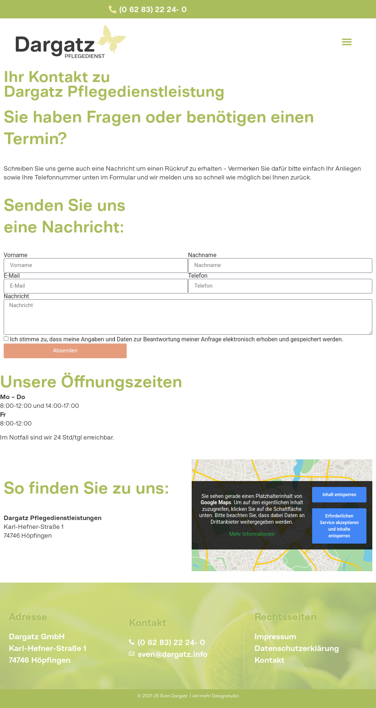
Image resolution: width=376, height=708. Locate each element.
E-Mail (12, 276)
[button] (347, 41)
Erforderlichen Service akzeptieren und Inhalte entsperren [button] (339, 525)
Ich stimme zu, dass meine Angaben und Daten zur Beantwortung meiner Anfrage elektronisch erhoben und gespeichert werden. (176, 339)
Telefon (197, 276)
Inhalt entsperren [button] (339, 494)
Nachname (202, 255)
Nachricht (16, 296)
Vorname (15, 255)
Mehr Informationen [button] (251, 534)
